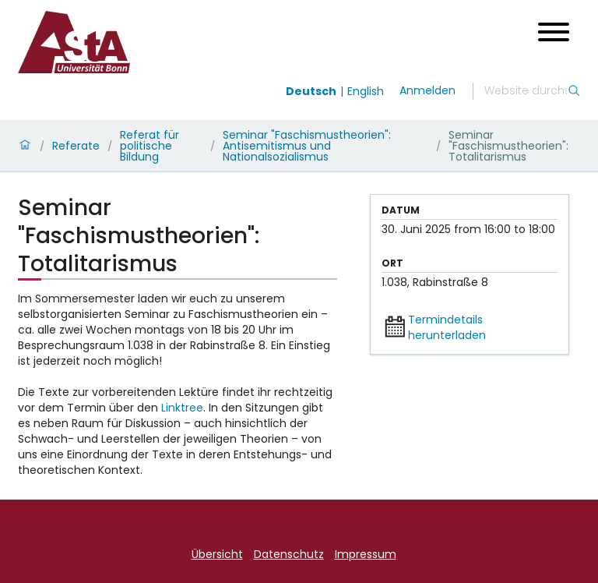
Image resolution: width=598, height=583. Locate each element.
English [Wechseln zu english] (365, 91)
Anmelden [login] (427, 90)
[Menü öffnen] (553, 32)
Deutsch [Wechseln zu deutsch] (311, 91)
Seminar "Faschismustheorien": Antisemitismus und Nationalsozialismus (307, 145)
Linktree (182, 407)
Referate (76, 145)
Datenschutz (289, 554)
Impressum (365, 554)
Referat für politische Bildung (149, 145)
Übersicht (217, 554)
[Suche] (525, 91)
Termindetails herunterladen (447, 327)
